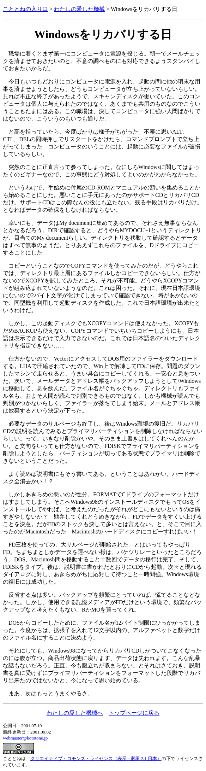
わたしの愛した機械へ (75, 713)
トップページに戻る (134, 713)
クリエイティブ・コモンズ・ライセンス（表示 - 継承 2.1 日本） (96, 758)
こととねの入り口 (25, 9)
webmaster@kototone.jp (25, 738)
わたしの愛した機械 (79, 9)
